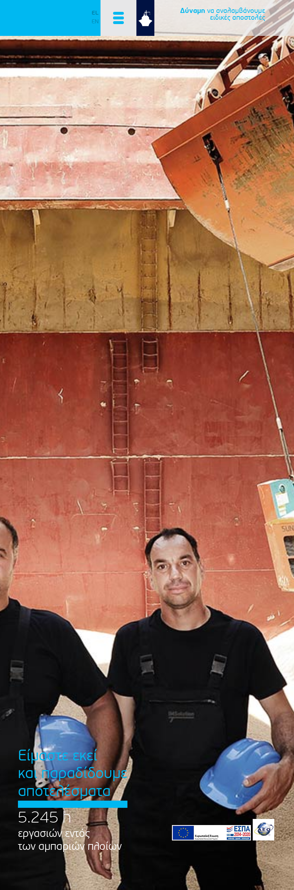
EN (95, 21)
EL (95, 13)
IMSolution (57, 21)
